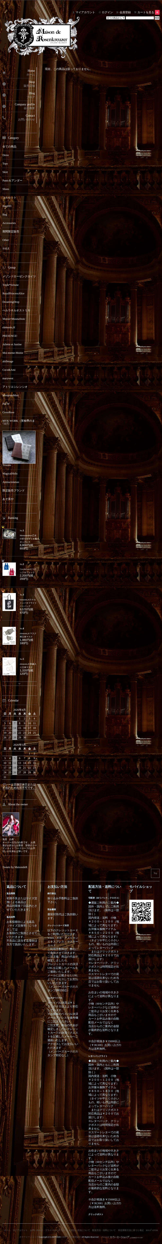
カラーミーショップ (28, 1237)
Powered (122, 1237)
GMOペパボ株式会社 (71, 1237)
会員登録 (125, 12)
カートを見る (148, 12)
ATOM (155, 1230)
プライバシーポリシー (55, 1230)
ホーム (7, 1230)
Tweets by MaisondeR (14, 867)
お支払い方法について (79, 1230)
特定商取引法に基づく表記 (131, 1230)
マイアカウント (85, 12)
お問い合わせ (36, 1230)
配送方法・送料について (104, 1230)
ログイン (107, 12)
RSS (148, 1230)
